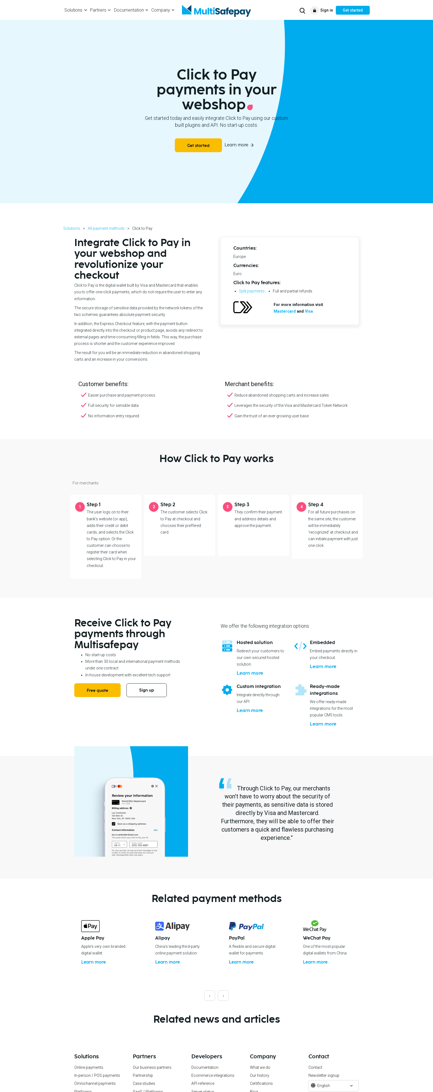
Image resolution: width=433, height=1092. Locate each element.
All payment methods (106, 228)
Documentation (129, 10)
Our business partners (152, 1074)
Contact (315, 1074)
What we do (260, 1074)
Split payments (252, 291)
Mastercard (285, 311)
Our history (259, 1082)
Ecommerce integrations (212, 1082)
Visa (309, 311)
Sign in (326, 10)
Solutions (73, 10)
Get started (353, 10)
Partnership (143, 1082)
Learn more (236, 145)
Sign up (146, 690)
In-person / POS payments (97, 1082)
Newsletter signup (323, 1082)
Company (160, 10)
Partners (98, 10)
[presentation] (209, 1002)
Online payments (88, 1074)
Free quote (97, 691)
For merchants (86, 483)
